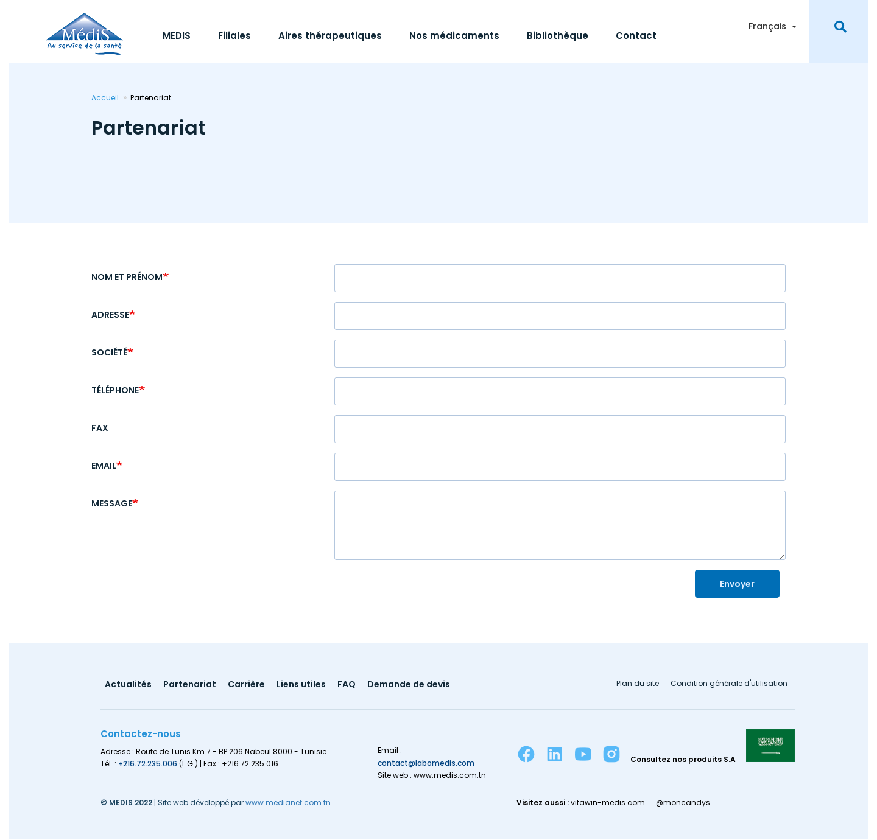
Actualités (128, 685)
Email (103, 465)
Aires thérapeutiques (330, 35)
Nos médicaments (454, 35)
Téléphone (115, 390)
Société (109, 352)
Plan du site (637, 684)
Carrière (246, 685)
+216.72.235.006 (147, 763)
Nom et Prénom (127, 276)
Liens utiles (301, 685)
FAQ (346, 685)
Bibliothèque (557, 35)
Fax (99, 427)
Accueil (105, 98)
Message (111, 503)
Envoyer (737, 584)
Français (767, 26)
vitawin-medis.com (608, 803)
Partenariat (189, 685)
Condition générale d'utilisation (729, 684)
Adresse (110, 314)
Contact (636, 35)
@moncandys (683, 803)
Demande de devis (408, 685)
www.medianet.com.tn (288, 802)
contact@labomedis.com (426, 763)
